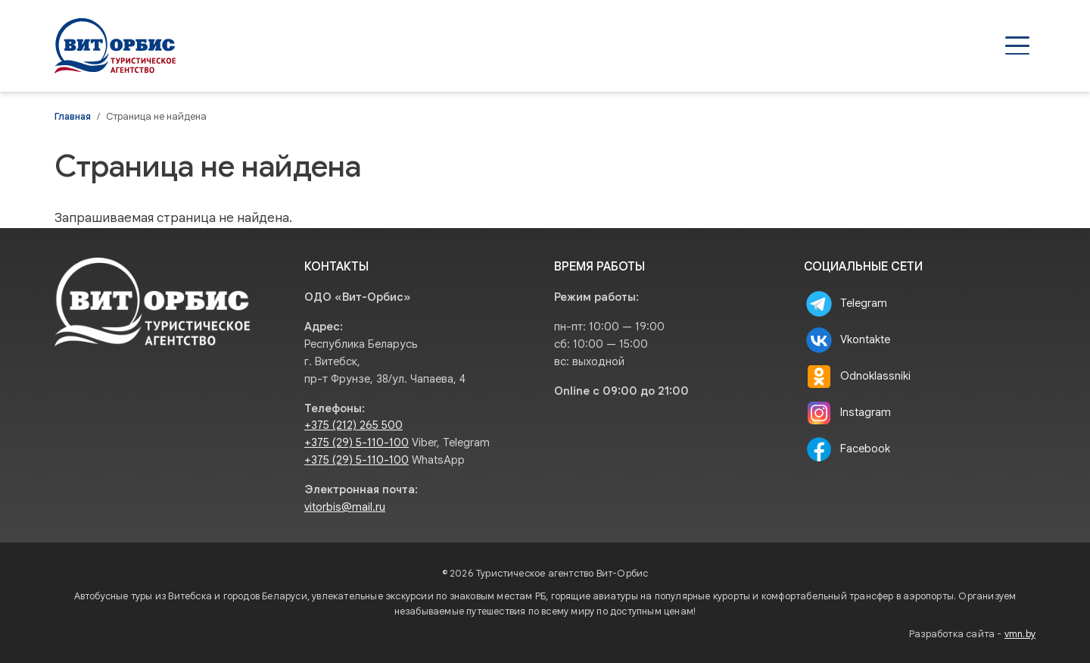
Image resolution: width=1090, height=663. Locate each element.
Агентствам (729, 45)
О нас (909, 45)
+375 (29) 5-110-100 (356, 442)
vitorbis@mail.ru (344, 507)
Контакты (989, 45)
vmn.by (1020, 634)
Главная (72, 117)
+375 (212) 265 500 (353, 425)
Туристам (829, 45)
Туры (644, 45)
